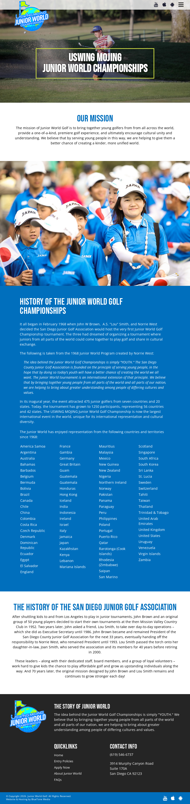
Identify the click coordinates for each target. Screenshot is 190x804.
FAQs (58, 779)
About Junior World (68, 773)
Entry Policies (63, 761)
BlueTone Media (40, 799)
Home (58, 755)
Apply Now (62, 767)
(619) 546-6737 (121, 754)
